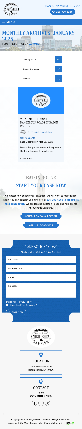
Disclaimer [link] (13, 423)
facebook (34, 403)
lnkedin (41, 403)
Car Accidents (27, 137)
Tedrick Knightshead (42, 132)
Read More (26, 158)
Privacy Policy (25, 302)
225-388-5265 (64, 11)
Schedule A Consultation (41, 216)
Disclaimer (11, 302)
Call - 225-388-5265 (41, 225)
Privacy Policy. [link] (37, 423)
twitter (47, 403)
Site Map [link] (24, 423)
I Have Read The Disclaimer (23, 305)
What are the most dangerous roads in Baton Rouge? (39, 122)
